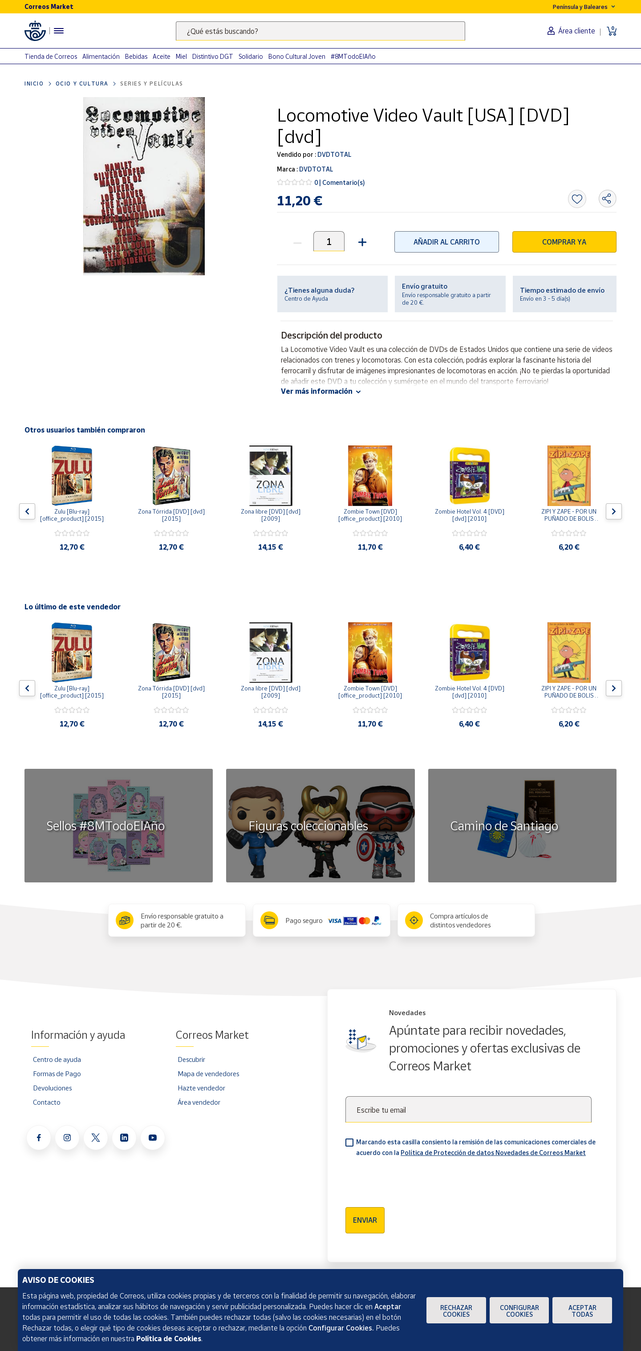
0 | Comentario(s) (339, 182)
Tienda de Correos (50, 56)
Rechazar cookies (456, 1311)
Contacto (47, 1102)
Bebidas (136, 56)
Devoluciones (52, 1088)
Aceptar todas (582, 1311)
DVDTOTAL (333, 154)
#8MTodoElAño (353, 56)
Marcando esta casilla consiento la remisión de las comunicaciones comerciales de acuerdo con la (476, 1147)
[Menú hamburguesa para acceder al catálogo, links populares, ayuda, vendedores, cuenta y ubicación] (58, 30)
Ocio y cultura (82, 83)
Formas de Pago (57, 1073)
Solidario (251, 56)
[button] (361, 241)
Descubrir (191, 1059)
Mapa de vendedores (208, 1073)
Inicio (34, 83)
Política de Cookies (168, 1338)
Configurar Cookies (519, 1311)
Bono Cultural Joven (296, 56)
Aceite (161, 56)
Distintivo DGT (212, 56)
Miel (181, 56)
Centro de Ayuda (306, 298)
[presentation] (413, 1179)
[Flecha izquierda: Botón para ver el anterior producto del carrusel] (27, 511)
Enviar (365, 1220)
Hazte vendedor (201, 1088)
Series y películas (151, 83)
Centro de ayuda (57, 1059)
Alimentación (101, 56)
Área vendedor (199, 1102)
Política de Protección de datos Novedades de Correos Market (493, 1152)
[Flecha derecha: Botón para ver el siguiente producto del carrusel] (614, 511)
